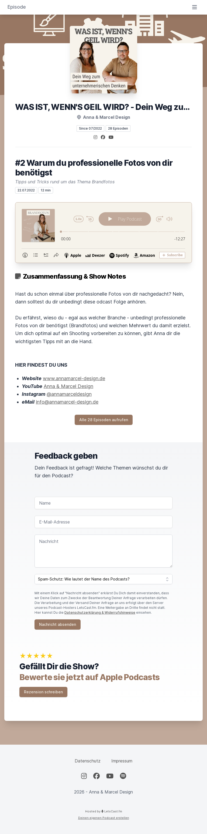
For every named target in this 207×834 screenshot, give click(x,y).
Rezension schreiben (43, 692)
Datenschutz (88, 761)
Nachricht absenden (57, 624)
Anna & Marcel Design (68, 386)
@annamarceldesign (69, 394)
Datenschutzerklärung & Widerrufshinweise (99, 612)
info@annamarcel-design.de (67, 402)
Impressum (121, 761)
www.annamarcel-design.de (74, 378)
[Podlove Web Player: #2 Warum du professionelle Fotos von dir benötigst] (103, 232)
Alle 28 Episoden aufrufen (103, 419)
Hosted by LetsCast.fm (103, 811)
